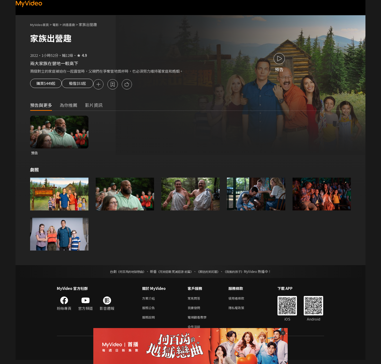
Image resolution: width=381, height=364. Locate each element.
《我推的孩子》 (241, 272)
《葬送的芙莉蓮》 (211, 272)
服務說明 (149, 320)
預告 (34, 153)
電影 (59, 24)
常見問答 (195, 299)
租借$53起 (85, 85)
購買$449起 (47, 85)
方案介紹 (149, 299)
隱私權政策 (240, 309)
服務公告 (149, 309)
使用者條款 (240, 299)
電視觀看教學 (198, 320)
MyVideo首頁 (41, 24)
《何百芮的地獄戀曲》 (125, 272)
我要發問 (195, 309)
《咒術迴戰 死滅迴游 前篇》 (174, 272)
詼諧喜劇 (74, 24)
